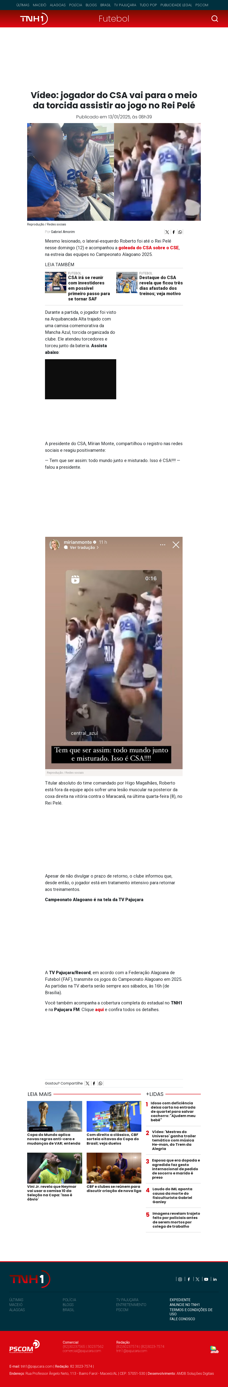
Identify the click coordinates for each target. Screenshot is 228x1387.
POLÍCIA (69, 1300)
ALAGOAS (17, 1310)
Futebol (114, 18)
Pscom (201, 5)
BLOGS (68, 1305)
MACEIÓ (15, 1305)
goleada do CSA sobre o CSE (148, 247)
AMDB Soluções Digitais (195, 1373)
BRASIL (68, 1310)
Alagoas (58, 5)
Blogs (91, 5)
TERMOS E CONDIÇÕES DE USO (191, 1312)
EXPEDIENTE (180, 1300)
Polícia (75, 5)
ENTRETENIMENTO (131, 1305)
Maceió (39, 5)
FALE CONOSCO (182, 1319)
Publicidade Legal (176, 5)
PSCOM (122, 1310)
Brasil (105, 5)
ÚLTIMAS (16, 1300)
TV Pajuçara (125, 5)
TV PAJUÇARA (127, 1300)
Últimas (22, 5)
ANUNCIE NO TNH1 (185, 1305)
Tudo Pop (148, 5)
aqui (99, 1009)
